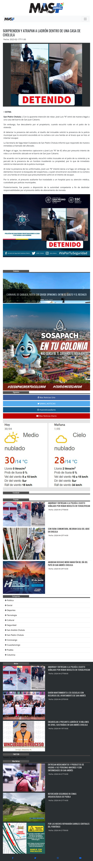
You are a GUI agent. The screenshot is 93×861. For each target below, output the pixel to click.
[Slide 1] (42, 299)
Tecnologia (12, 615)
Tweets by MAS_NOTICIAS (14, 757)
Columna (11, 655)
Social (9, 605)
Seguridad (11, 625)
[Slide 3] (51, 299)
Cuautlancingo (13, 645)
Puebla (10, 650)
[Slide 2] (46, 299)
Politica (10, 600)
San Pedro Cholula (15, 635)
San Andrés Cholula (16, 630)
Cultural (10, 620)
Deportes (11, 610)
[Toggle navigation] (85, 19)
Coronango (12, 640)
